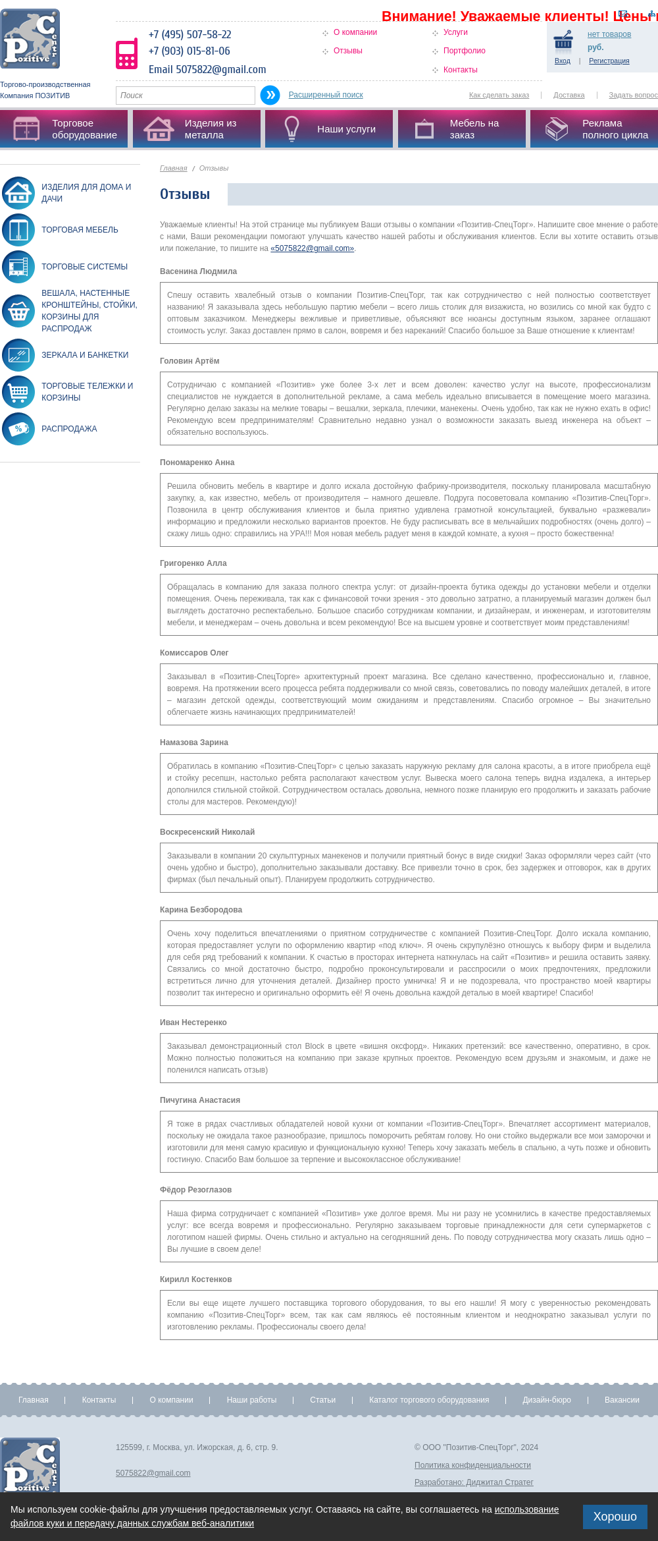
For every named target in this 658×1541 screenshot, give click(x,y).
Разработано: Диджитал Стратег (474, 1482)
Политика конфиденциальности (473, 1465)
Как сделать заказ (499, 95)
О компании (355, 32)
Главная (174, 168)
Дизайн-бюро (546, 1400)
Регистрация (609, 61)
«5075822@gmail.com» (312, 248)
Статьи (323, 1400)
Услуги (455, 32)
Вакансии (622, 1400)
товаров (609, 34)
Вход (562, 61)
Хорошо (615, 1516)
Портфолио (464, 50)
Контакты (460, 69)
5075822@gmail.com (153, 1473)
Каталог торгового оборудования (429, 1400)
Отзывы (348, 50)
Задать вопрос (633, 95)
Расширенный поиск (326, 94)
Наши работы (252, 1400)
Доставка (568, 95)
